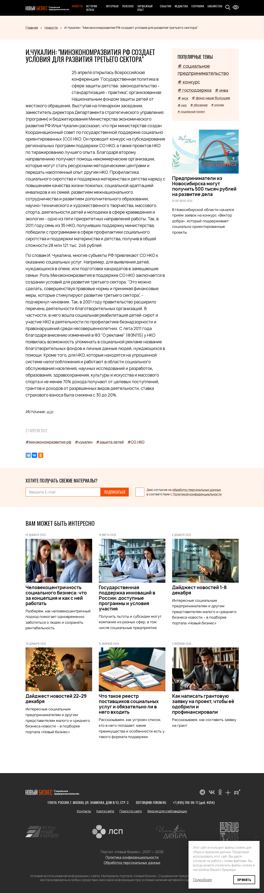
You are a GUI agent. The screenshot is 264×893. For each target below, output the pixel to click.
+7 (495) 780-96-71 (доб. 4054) (193, 802)
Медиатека (181, 6)
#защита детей (110, 442)
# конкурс (189, 82)
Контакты (84, 811)
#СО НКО (136, 442)
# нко (182, 105)
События (165, 6)
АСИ (50, 412)
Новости (77, 6)
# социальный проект (191, 111)
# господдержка (194, 90)
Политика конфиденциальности (132, 857)
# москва (217, 105)
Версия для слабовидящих (167, 811)
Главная (32, 27)
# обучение (199, 105)
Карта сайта (105, 811)
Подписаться (114, 492)
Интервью (112, 6)
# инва (221, 90)
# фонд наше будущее (211, 98)
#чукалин (84, 442)
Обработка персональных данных (132, 862)
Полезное (128, 6)
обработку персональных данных (196, 490)
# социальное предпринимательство (203, 69)
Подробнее (202, 879)
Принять (244, 879)
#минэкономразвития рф (48, 442)
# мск (183, 98)
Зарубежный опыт (145, 8)
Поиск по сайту (130, 811)
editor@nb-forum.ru (151, 802)
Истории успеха (91, 8)
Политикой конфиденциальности (197, 494)
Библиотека (215, 6)
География (197, 6)
